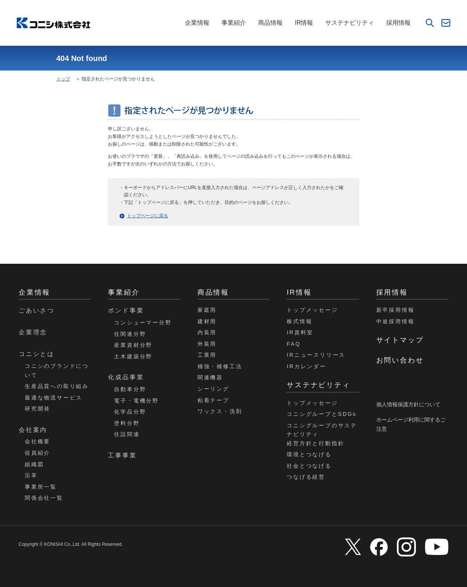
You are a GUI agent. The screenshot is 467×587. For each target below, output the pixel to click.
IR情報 (304, 22)
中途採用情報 (395, 321)
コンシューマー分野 (143, 322)
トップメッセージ (312, 310)
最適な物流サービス (53, 398)
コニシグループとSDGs (321, 414)
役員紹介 (37, 453)
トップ (63, 79)
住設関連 (127, 434)
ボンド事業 (126, 310)
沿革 (31, 475)
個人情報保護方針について (408, 404)
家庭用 (207, 310)
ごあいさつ (37, 310)
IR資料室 (300, 332)
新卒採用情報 (395, 310)
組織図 (34, 464)
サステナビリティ (349, 22)
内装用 (207, 332)
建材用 (207, 321)
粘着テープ (213, 400)
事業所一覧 (41, 487)
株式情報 (299, 321)
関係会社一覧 (44, 498)
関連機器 (210, 377)
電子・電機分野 (136, 401)
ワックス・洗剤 (219, 411)
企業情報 (197, 22)
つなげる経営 (306, 477)
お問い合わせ (400, 360)
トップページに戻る (147, 215)
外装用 (207, 344)
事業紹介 (233, 22)
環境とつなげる (309, 454)
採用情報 (398, 22)
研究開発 (37, 409)
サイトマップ (400, 340)
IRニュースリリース (316, 355)
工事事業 (122, 455)
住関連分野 (130, 334)
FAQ (293, 344)
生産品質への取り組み (57, 386)
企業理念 (33, 332)
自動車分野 (130, 389)
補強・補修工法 (219, 366)
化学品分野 (130, 412)
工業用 (207, 355)
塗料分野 (127, 423)
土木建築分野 (133, 356)
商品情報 (270, 22)
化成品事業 (126, 377)
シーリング (213, 389)
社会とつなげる (309, 466)
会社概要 (37, 441)
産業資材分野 (133, 345)
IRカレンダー (306, 366)
